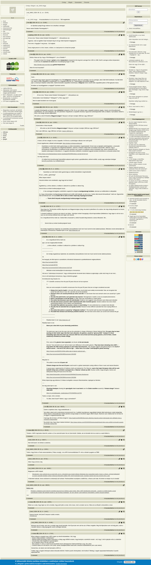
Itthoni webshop (133, 174)
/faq (4, 31)
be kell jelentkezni (54, 19)
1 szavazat (31, 446)
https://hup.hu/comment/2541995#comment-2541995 (61, 354)
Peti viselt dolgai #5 (8, 123)
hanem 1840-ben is (67, 131)
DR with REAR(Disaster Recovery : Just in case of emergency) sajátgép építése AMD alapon (139, 177)
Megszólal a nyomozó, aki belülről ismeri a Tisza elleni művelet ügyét (12, 110)
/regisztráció (6, 45)
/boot (4, 21)
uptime (131, 157)
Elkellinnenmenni (133, 172)
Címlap (64, 2)
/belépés (5, 23)
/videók (5, 54)
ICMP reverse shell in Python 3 (137, 170)
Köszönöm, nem (129, 562)
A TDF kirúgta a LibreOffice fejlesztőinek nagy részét (136, 159)
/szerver (5, 48)
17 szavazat (133, 203)
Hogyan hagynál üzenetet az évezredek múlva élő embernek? (138, 168)
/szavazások (6, 47)
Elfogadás (120, 562)
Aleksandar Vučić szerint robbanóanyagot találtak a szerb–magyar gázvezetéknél (12, 91)
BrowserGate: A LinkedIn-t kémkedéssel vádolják (10, 98)
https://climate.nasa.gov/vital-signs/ (43, 64)
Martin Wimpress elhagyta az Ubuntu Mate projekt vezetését (139, 150)
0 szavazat (30, 31)
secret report (51, 368)
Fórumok (86, 2)
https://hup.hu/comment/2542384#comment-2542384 (61, 377)
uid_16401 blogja (41, 6)
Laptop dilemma (7, 88)
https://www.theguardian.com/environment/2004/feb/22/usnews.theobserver (67, 374)
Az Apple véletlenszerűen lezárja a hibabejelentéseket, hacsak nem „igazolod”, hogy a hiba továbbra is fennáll (138, 188)
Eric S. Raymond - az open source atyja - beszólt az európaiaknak (12, 95)
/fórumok (5, 35)
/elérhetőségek (7, 30)
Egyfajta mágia (133, 143)
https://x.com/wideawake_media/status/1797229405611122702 (64, 393)
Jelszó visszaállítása (134, 28)
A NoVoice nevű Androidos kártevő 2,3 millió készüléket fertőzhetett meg (139, 135)
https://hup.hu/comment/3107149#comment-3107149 (57, 267)
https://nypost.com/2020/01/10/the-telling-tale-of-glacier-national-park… (66, 351)
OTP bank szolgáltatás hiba (10, 101)
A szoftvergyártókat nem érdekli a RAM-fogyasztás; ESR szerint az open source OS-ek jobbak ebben (12, 115)
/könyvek (5, 43)
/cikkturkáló (6, 26)
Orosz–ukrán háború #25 (10, 121)
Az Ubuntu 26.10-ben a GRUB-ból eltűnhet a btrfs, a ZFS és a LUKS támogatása (138, 182)
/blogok (5, 24)
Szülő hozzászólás (121, 35)
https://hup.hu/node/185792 (50, 265)
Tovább (22, 103)
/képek (5, 42)
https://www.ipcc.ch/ (74, 230)
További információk (61, 564)
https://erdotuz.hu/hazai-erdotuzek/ (72, 143)
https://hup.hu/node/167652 (50, 262)
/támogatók (6, 50)
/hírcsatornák (6, 38)
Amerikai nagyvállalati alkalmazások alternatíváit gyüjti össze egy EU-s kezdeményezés (139, 139)
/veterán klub (6, 52)
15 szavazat (133, 208)
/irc (4, 40)
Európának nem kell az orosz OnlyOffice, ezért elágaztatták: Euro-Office (139, 154)
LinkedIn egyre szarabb (135, 162)
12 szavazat (133, 214)
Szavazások (78, 2)
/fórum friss (6, 33)
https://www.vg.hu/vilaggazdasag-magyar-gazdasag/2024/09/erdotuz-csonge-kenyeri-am (63, 154)
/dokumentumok (7, 28)
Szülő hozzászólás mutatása (123, 35)
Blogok (70, 2)
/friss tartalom (7, 36)
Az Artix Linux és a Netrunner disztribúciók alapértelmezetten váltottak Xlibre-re (137, 146)
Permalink (123, 22)
